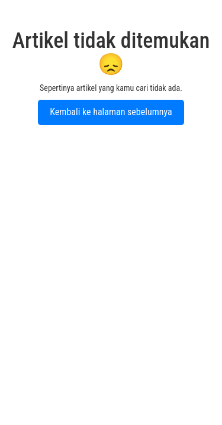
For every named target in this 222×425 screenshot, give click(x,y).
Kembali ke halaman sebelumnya (111, 111)
